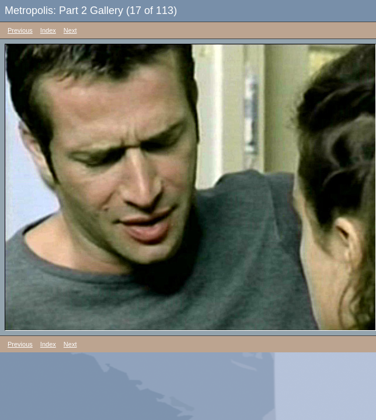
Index (48, 30)
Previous (20, 30)
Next (70, 30)
